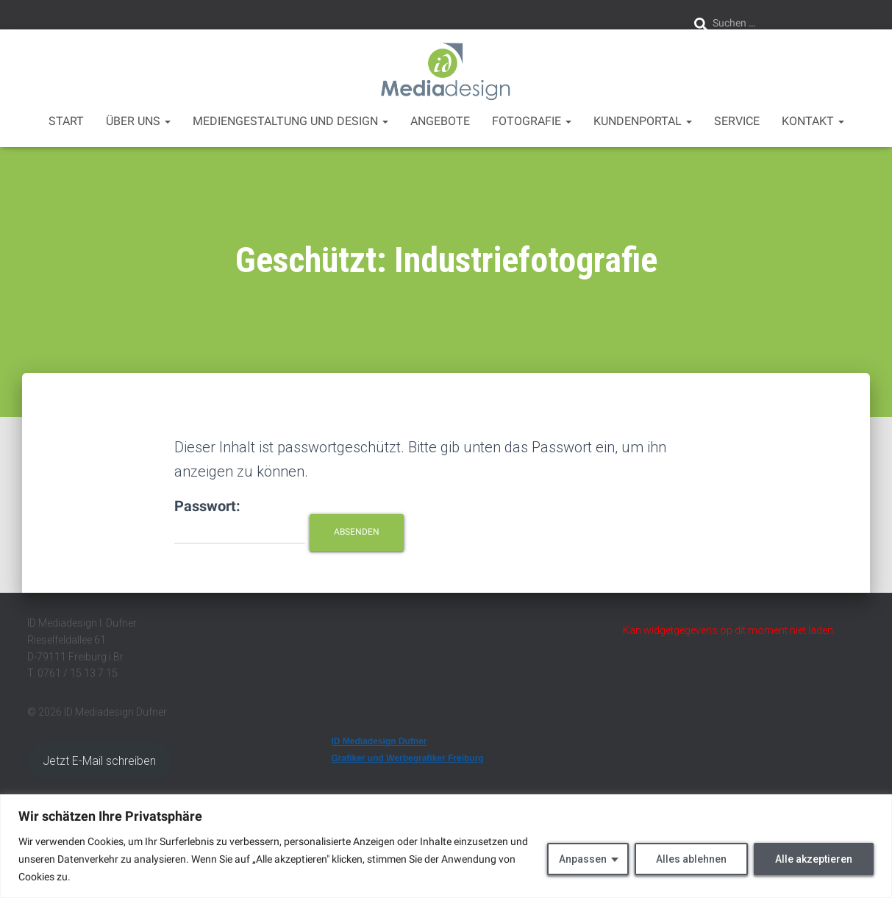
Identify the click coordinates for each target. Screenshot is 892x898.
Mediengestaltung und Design (290, 121)
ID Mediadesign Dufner (379, 741)
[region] (446, 846)
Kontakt (813, 121)
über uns (138, 121)
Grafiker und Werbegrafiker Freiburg (408, 758)
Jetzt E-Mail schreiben (99, 761)
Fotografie (531, 121)
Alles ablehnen (691, 859)
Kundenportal (642, 121)
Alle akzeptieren (813, 859)
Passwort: (239, 520)
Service (737, 121)
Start (66, 121)
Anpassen (583, 859)
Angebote (440, 121)
